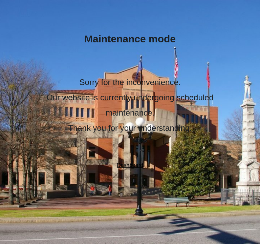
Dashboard (130, 165)
